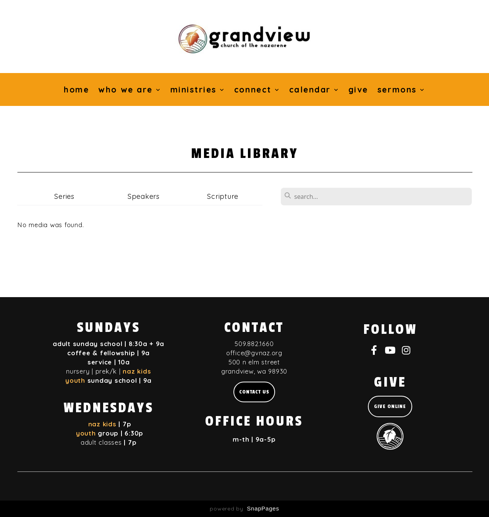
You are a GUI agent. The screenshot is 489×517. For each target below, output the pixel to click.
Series (64, 196)
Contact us (254, 392)
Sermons (401, 89)
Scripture (222, 196)
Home (76, 89)
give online (390, 406)
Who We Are (129, 89)
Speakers (144, 196)
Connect (257, 89)
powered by (244, 508)
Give (358, 89)
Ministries (197, 89)
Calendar (314, 89)
